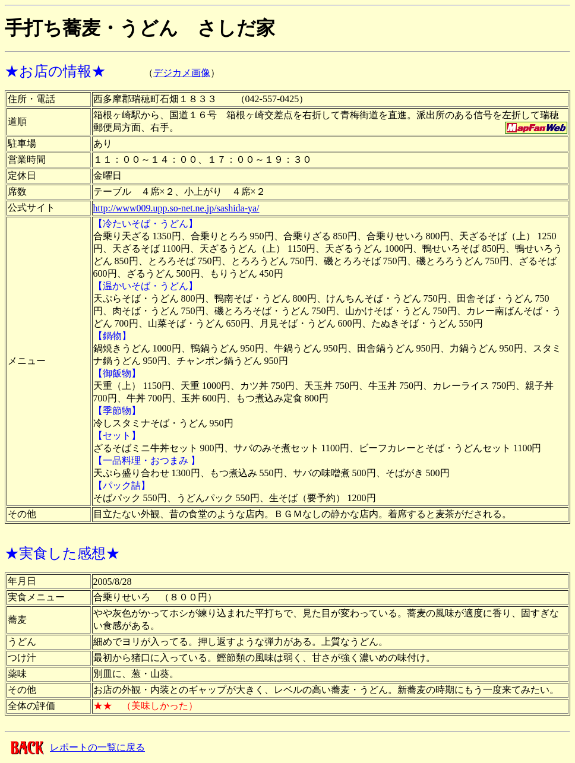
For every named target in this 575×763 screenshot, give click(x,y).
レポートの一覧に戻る (97, 747)
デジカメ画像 (181, 73)
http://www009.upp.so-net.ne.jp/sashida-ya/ (176, 208)
